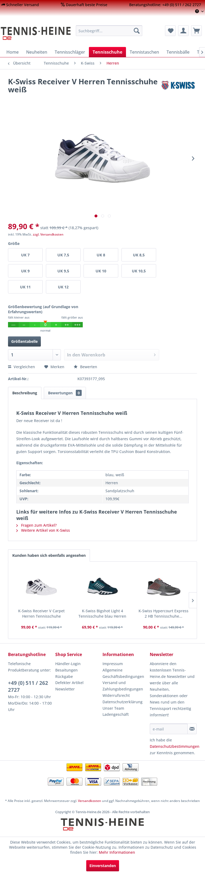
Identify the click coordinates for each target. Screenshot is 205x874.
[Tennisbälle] (178, 52)
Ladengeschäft (115, 714)
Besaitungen (66, 670)
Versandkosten (89, 800)
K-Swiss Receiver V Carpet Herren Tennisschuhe (41, 613)
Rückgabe (64, 676)
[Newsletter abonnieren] (192, 729)
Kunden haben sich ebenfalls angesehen (49, 555)
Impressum (112, 663)
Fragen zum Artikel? (36, 525)
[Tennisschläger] (70, 52)
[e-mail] (169, 729)
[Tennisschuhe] (107, 52)
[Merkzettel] (170, 30)
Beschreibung (24, 392)
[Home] (12, 52)
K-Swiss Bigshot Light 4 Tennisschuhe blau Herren (102, 613)
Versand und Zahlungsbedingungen (122, 686)
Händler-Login (68, 663)
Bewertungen (65, 393)
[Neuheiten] (36, 52)
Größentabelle (24, 341)
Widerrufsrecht (116, 695)
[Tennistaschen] (144, 52)
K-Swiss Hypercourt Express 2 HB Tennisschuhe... (163, 613)
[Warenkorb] (196, 30)
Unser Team (113, 708)
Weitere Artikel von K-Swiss (43, 530)
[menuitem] (20, 4)
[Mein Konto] (183, 30)
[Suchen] (136, 30)
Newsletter (65, 689)
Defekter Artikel (69, 682)
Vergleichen (21, 366)
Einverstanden (102, 865)
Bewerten (85, 366)
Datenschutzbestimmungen (174, 746)
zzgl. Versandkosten (48, 234)
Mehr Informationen (117, 852)
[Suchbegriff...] (109, 30)
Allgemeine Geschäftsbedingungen (123, 673)
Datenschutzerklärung (122, 701)
